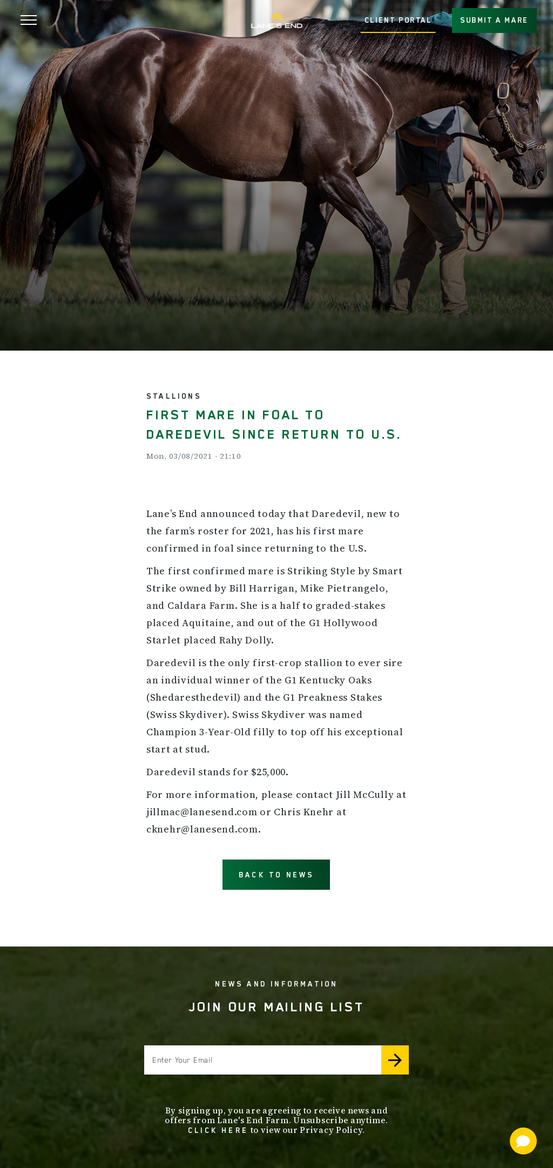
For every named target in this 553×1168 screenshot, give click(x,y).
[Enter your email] (262, 1060)
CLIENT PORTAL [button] (398, 20)
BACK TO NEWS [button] (276, 874)
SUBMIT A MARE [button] (494, 20)
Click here (218, 1130)
